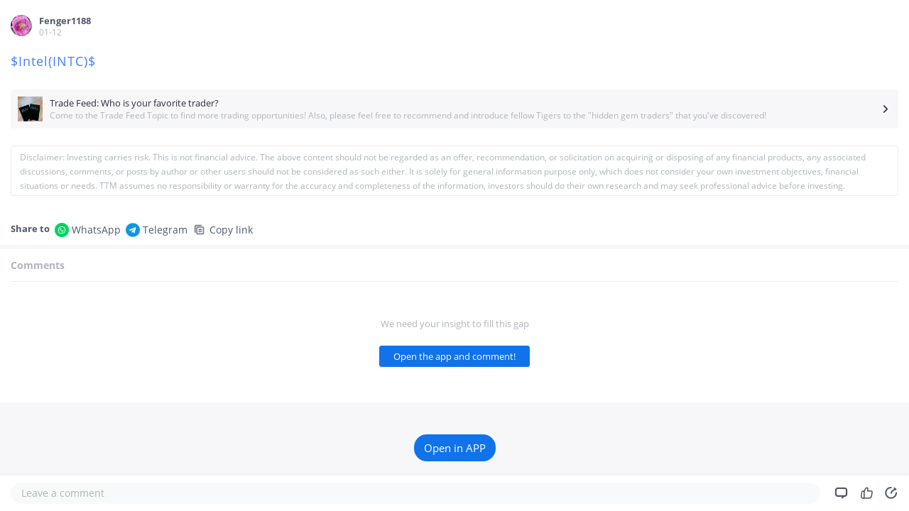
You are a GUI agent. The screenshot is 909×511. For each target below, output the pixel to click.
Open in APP (455, 447)
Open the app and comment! (454, 356)
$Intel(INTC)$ (55, 61)
